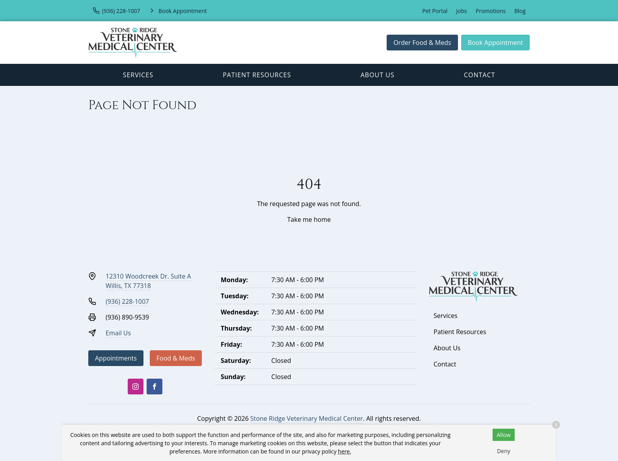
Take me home (309, 219)
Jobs (461, 11)
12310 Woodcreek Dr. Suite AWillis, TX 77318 (148, 281)
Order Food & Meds (422, 42)
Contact (479, 75)
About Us (378, 75)
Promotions (491, 11)
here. (344, 451)
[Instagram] (135, 386)
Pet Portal (435, 11)
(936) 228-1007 (127, 301)
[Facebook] (154, 386)
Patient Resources (257, 75)
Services (138, 75)
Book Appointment (495, 42)
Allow (503, 435)
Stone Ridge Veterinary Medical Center (306, 418)
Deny (503, 451)
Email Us (118, 333)
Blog (520, 11)
